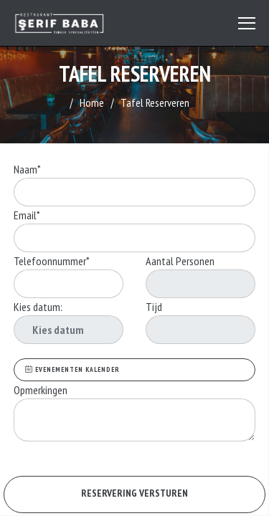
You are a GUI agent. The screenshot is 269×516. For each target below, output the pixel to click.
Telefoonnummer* (52, 261)
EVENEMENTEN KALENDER (72, 369)
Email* (27, 215)
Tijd (154, 307)
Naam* (27, 169)
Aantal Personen (180, 261)
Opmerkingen (42, 390)
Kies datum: (38, 307)
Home (92, 102)
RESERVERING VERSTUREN (134, 493)
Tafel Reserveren (155, 102)
